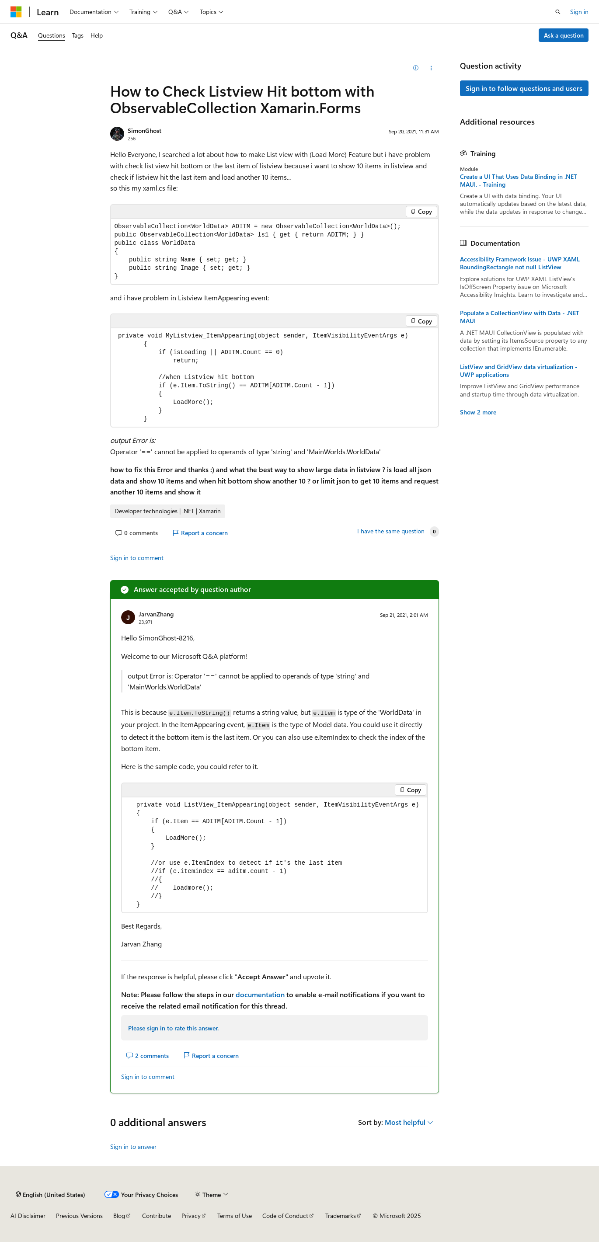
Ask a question (564, 35)
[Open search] (558, 12)
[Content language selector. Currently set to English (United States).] (50, 1194)
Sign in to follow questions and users (524, 88)
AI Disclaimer (27, 1215)
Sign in (579, 11)
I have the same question (391, 531)
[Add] (415, 68)
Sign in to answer (133, 1146)
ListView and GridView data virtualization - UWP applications (519, 371)
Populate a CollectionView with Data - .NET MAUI (519, 317)
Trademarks (340, 1215)
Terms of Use (234, 1215)
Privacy (191, 1215)
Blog (119, 1215)
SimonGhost (144, 130)
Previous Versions (79, 1215)
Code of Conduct (285, 1215)
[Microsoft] (16, 11)
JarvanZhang (156, 614)
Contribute (156, 1215)
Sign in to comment (137, 557)
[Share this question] (431, 68)
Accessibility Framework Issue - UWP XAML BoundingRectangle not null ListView (520, 263)
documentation (260, 994)
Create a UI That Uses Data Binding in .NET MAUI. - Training (518, 180)
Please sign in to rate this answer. (173, 1028)
